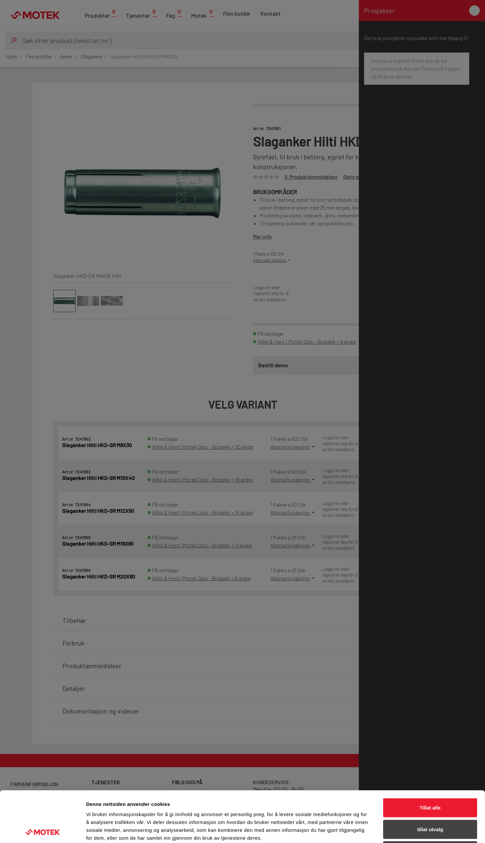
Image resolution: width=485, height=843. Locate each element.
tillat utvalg (430, 778)
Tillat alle (430, 757)
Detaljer (350, 830)
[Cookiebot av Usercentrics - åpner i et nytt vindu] (42, 830)
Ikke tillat (430, 800)
